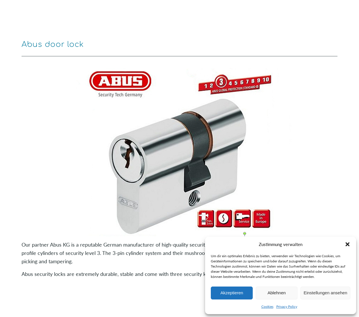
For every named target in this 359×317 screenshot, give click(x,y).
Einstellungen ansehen (325, 292)
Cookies (267, 306)
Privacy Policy (286, 306)
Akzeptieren (231, 292)
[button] (347, 244)
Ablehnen (276, 292)
